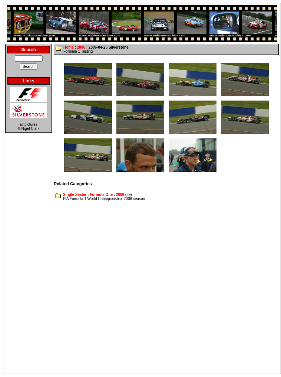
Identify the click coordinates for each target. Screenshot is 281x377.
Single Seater (74, 195)
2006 (81, 47)
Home (68, 47)
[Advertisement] (84, 288)
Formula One (101, 195)
